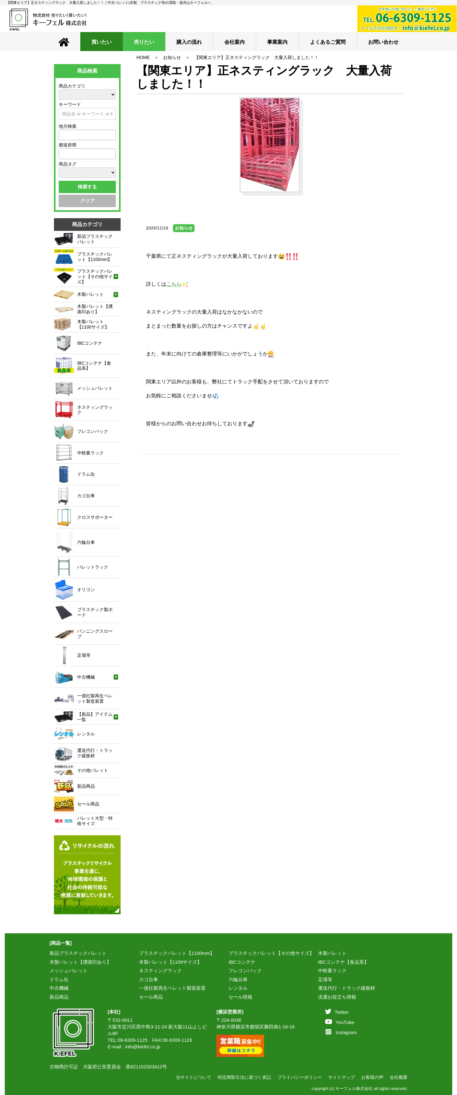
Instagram (341, 1032)
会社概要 (398, 1077)
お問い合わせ (383, 42)
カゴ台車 (148, 979)
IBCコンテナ (241, 962)
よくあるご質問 (328, 42)
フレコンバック (245, 970)
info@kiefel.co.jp (142, 1046)
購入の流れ (189, 42)
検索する (87, 186)
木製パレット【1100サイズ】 (170, 962)
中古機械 (59, 988)
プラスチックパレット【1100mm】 (177, 953)
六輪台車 (238, 979)
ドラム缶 (59, 979)
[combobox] (87, 135)
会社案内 (234, 42)
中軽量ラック (332, 970)
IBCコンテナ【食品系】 (343, 962)
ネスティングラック (160, 970)
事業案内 (277, 42)
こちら (177, 284)
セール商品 (151, 997)
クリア (87, 200)
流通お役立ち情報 (337, 997)
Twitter (336, 1012)
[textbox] (62, 135)
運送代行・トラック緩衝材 (346, 988)
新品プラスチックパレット (78, 953)
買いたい (101, 42)
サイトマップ (341, 1077)
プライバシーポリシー (299, 1077)
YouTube (339, 1022)
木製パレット (332, 953)
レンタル (238, 988)
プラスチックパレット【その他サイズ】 (271, 953)
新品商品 (59, 997)
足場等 (325, 979)
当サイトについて (193, 1077)
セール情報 (240, 997)
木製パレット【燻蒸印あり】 (80, 962)
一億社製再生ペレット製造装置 (172, 988)
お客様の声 (372, 1077)
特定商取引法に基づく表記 (244, 1077)
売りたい (144, 42)
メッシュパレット (69, 970)
